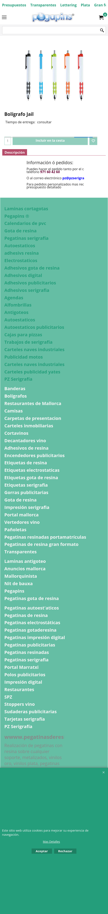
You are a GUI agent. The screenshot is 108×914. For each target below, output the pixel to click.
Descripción (15, 152)
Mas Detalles (51, 842)
